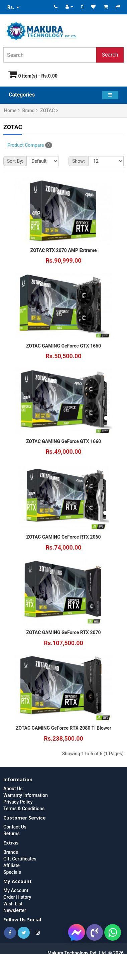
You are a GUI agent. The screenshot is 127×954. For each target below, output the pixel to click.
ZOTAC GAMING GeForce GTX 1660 (63, 346)
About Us (12, 788)
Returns (11, 833)
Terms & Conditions (23, 808)
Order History (17, 897)
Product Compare (29, 145)
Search (110, 55)
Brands (10, 852)
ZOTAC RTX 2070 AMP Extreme (63, 250)
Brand (30, 110)
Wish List (12, 903)
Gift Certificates (19, 858)
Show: (78, 161)
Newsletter (14, 910)
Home (12, 110)
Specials (12, 872)
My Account (15, 890)
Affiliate (11, 865)
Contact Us (14, 827)
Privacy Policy (18, 802)
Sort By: (15, 161)
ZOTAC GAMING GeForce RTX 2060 (63, 537)
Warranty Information (25, 795)
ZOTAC (49, 110)
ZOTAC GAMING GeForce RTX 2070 (63, 632)
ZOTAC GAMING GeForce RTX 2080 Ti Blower (63, 728)
